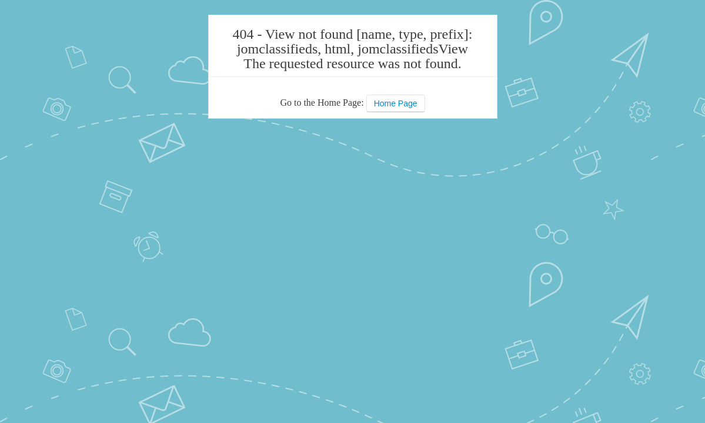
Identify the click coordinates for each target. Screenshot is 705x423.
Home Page (395, 103)
